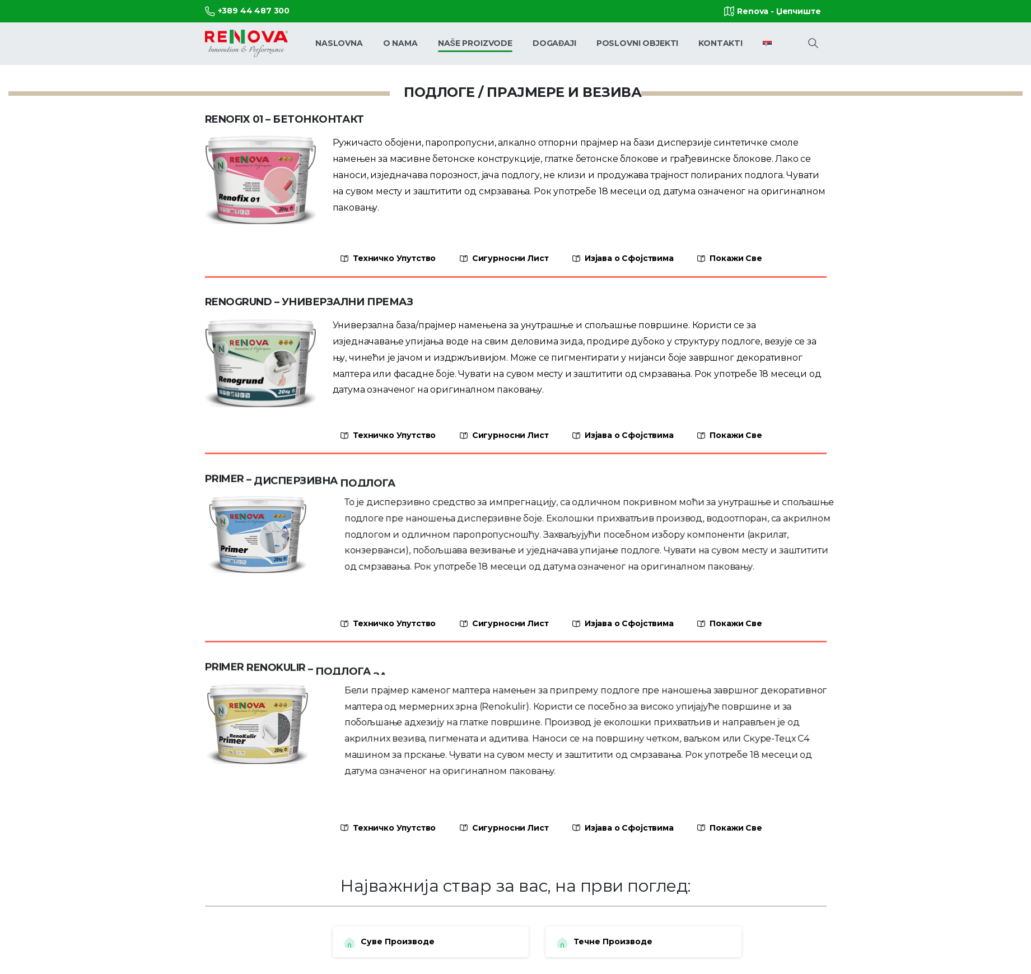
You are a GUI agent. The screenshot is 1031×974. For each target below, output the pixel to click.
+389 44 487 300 (247, 11)
